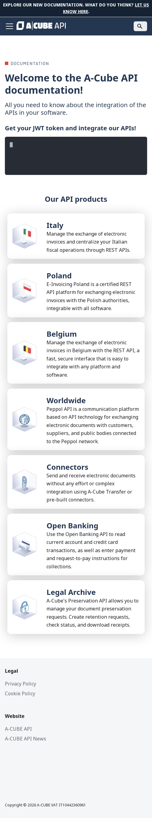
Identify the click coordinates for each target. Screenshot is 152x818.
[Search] (140, 26)
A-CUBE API (18, 729)
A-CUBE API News (25, 738)
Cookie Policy (20, 693)
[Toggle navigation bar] (9, 26)
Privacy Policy (20, 683)
